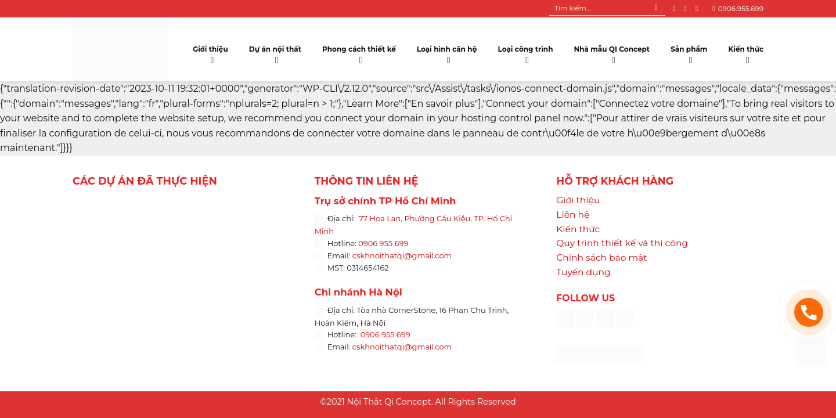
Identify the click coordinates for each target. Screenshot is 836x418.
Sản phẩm (689, 52)
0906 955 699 (383, 243)
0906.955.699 (737, 8)
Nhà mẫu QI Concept (612, 52)
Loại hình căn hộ (447, 52)
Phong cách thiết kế (359, 52)
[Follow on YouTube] (699, 9)
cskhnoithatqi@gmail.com (402, 255)
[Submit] (656, 8)
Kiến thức (745, 52)
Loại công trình (525, 52)
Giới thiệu (210, 52)
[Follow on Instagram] (687, 9)
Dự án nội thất (275, 52)
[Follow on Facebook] (676, 9)
